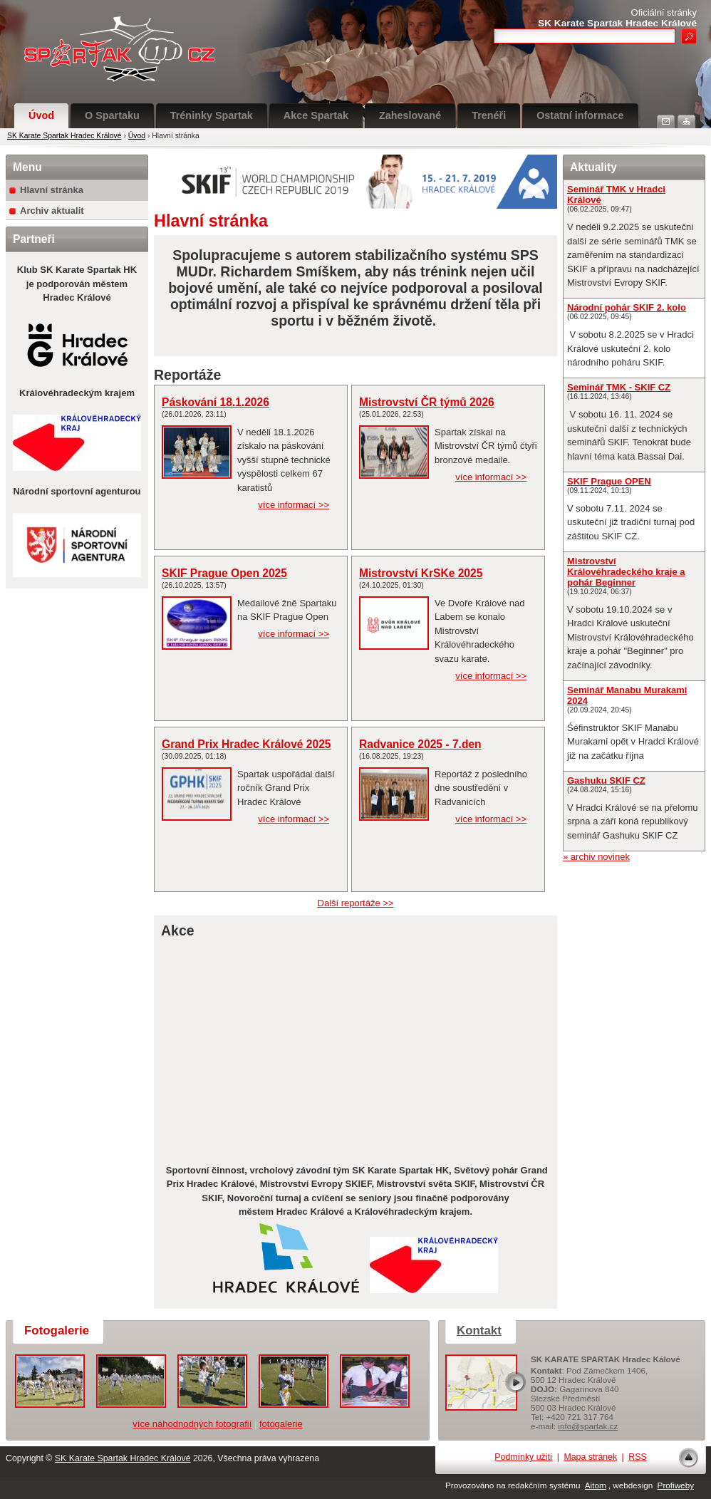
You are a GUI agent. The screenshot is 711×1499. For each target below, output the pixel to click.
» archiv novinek (596, 856)
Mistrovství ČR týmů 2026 (426, 402)
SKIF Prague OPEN (609, 481)
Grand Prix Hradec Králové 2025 (246, 744)
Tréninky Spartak (211, 115)
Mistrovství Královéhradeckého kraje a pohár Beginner (626, 572)
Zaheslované (410, 115)
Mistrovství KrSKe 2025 (420, 573)
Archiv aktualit (52, 210)
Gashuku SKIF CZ (606, 780)
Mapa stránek (590, 1457)
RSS (637, 1457)
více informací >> (293, 504)
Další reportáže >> (356, 903)
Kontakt (479, 1330)
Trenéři (489, 115)
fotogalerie (281, 1423)
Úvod (41, 115)
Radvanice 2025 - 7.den (420, 744)
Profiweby (676, 1485)
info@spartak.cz (588, 1426)
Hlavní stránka (51, 190)
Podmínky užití (523, 1457)
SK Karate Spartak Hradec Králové (64, 136)
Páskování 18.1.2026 (215, 402)
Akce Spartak (316, 115)
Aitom (595, 1485)
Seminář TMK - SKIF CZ (618, 387)
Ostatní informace (579, 115)
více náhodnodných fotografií (192, 1423)
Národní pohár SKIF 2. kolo (626, 307)
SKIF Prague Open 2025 (224, 573)
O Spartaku (112, 115)
